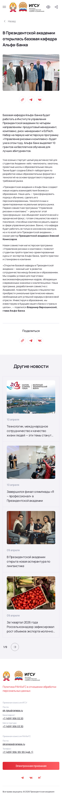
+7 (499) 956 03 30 (13, 726)
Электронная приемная (31, 766)
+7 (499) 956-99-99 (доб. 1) (18, 752)
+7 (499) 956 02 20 (13, 718)
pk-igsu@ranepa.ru (13, 710)
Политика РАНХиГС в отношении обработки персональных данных (29, 689)
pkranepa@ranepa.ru (14, 744)
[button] (15, 647)
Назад (12, 21)
